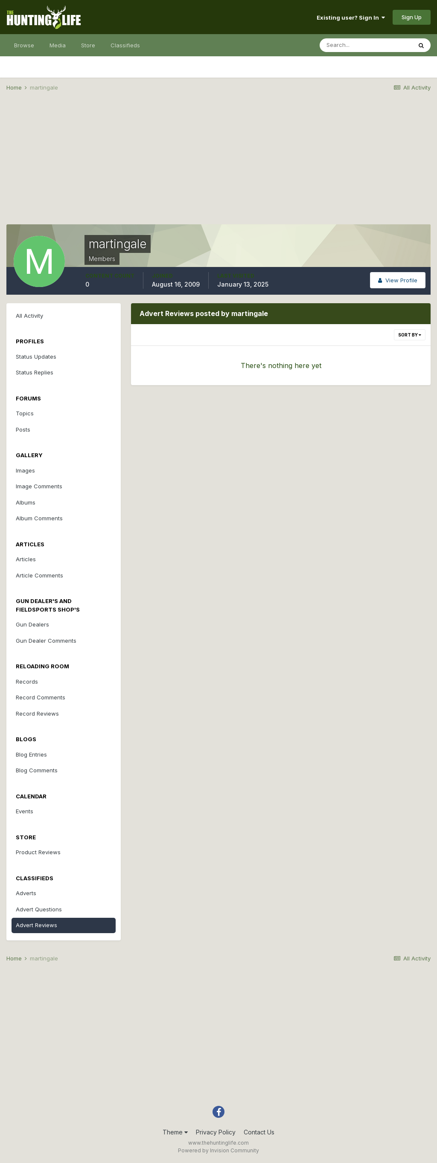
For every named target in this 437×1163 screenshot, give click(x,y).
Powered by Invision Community (218, 1150)
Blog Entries (31, 754)
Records (27, 681)
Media (58, 45)
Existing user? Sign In (351, 17)
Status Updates (36, 356)
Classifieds (125, 45)
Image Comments (39, 486)
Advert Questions (39, 909)
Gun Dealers (32, 624)
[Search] (366, 45)
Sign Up (412, 17)
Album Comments (39, 518)
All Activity (29, 315)
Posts (23, 429)
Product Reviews (38, 852)
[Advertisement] (218, 164)
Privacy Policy (216, 1132)
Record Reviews (37, 713)
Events (24, 811)
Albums (25, 502)
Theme (175, 1132)
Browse (24, 45)
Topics (25, 413)
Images (25, 470)
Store (88, 45)
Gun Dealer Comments (46, 640)
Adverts (26, 893)
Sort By (409, 334)
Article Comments (39, 575)
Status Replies (34, 372)
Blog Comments (37, 770)
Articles (26, 559)
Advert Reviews (36, 925)
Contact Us (259, 1132)
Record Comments (40, 697)
